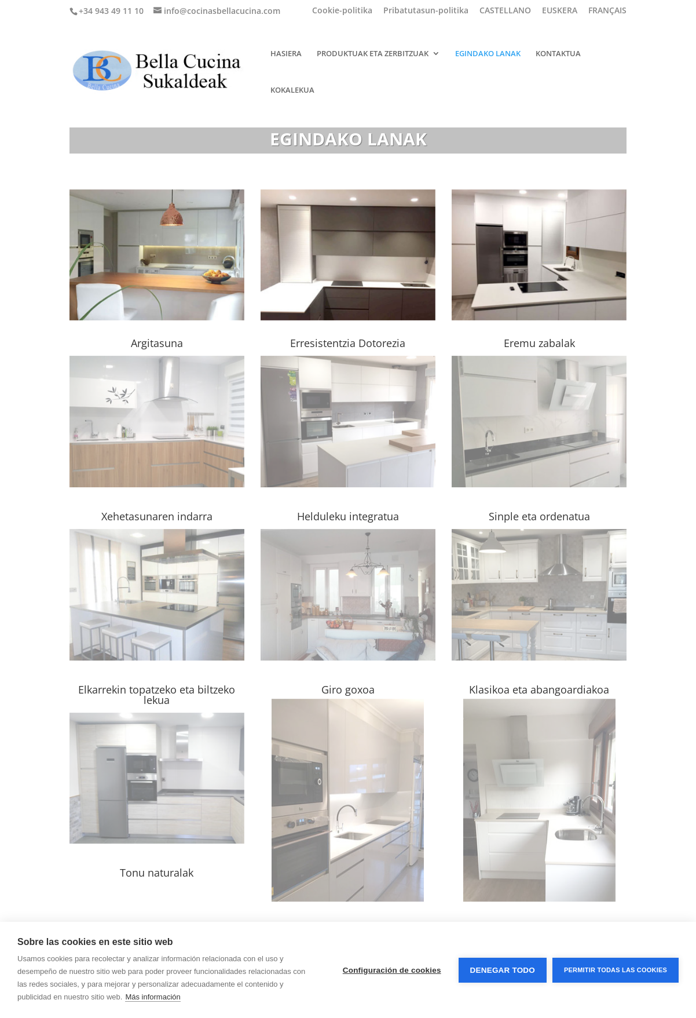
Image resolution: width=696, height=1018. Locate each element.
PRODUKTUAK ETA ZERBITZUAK (372, 54)
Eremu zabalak (539, 343)
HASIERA (286, 54)
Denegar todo (502, 970)
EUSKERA (559, 11)
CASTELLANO (505, 11)
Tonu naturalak (156, 873)
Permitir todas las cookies (615, 969)
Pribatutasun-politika (425, 11)
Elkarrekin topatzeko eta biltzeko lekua (156, 695)
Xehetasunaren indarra (157, 516)
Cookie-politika (342, 11)
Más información (152, 997)
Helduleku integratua (348, 516)
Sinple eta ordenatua (539, 516)
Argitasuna (157, 343)
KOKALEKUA (292, 90)
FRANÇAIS (607, 11)
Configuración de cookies (392, 970)
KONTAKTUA (558, 54)
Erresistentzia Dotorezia (347, 343)
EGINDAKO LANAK (488, 54)
